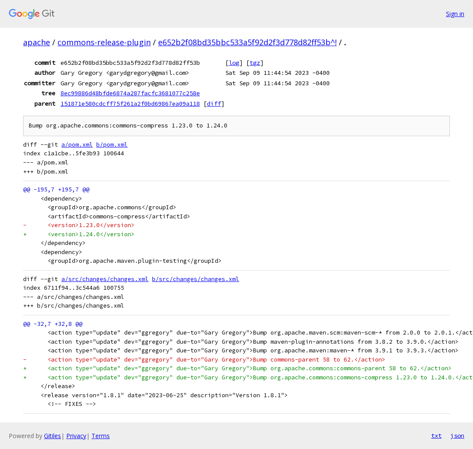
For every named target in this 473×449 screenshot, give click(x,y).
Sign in (455, 14)
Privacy (76, 436)
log (234, 63)
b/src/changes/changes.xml (195, 279)
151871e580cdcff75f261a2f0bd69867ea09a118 (130, 103)
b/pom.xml (112, 144)
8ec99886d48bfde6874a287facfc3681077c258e (130, 93)
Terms (100, 436)
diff (214, 103)
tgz (255, 63)
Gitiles (52, 436)
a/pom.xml (77, 144)
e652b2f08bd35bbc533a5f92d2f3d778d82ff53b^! (247, 42)
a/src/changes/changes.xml (105, 279)
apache (36, 42)
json (457, 435)
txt (436, 435)
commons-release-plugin (104, 42)
